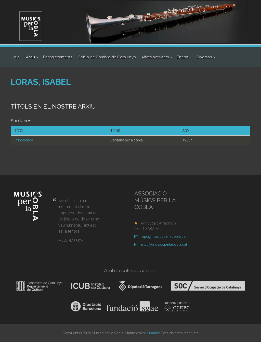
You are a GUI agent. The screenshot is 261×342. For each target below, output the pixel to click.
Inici (17, 57)
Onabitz (153, 333)
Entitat (182, 57)
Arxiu (30, 57)
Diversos (204, 57)
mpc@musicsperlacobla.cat (160, 236)
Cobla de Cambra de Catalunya (107, 57)
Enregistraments (57, 57)
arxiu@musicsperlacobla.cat (160, 244)
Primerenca (24, 140)
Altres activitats (155, 57)
